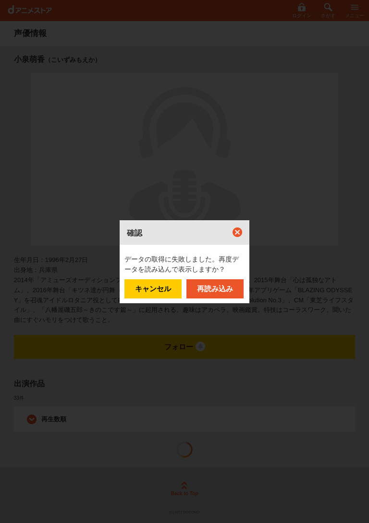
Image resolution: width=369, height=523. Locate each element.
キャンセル (153, 289)
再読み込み (215, 289)
